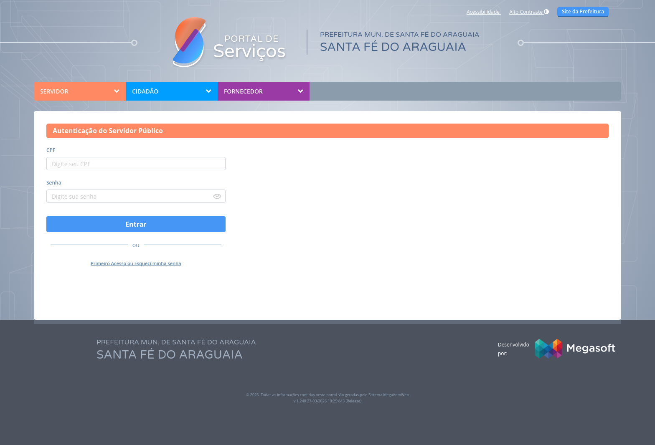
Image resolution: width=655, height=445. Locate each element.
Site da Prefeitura (583, 11)
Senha (53, 182)
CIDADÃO (145, 91)
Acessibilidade (484, 11)
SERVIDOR (54, 91)
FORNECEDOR (243, 91)
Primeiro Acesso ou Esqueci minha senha (136, 263)
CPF (50, 150)
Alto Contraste (529, 11)
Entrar (136, 224)
